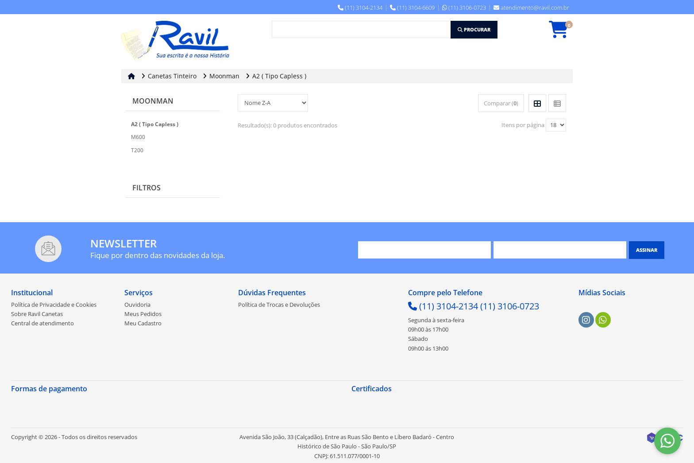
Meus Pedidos (143, 314)
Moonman (153, 101)
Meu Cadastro (143, 323)
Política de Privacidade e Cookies (53, 304)
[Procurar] (474, 30)
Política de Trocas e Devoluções (279, 304)
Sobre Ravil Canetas (37, 314)
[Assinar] (646, 250)
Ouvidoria (137, 304)
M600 (138, 137)
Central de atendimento (42, 323)
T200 (137, 150)
